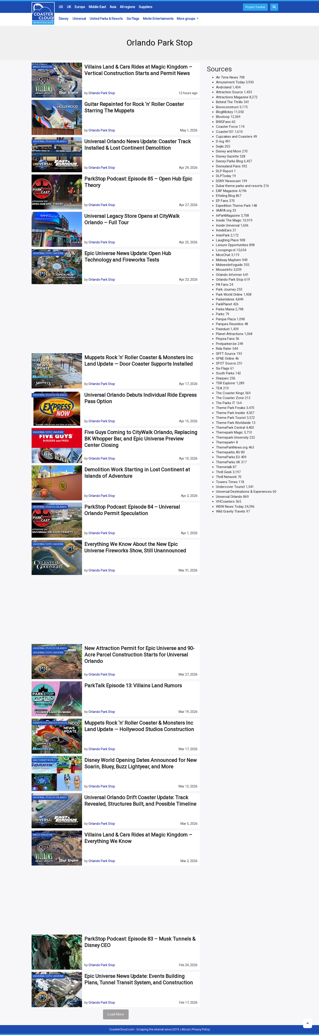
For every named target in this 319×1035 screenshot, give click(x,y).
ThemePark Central (230, 428)
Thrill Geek (224, 472)
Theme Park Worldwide (233, 423)
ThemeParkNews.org (232, 447)
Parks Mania (225, 309)
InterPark (223, 235)
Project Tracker (255, 7)
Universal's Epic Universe (48, 253)
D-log (220, 141)
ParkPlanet (224, 304)
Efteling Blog (225, 196)
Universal (79, 18)
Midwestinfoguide (229, 265)
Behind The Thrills (229, 102)
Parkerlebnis (225, 299)
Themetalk (224, 467)
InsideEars (224, 230)
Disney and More (228, 151)
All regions (127, 7)
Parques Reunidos (229, 324)
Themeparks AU (228, 452)
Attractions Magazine (232, 97)
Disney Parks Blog (229, 161)
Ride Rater (223, 349)
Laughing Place (227, 240)
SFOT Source (226, 363)
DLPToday (223, 176)
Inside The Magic (229, 220)
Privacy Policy (201, 1029)
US (61, 7)
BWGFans (223, 122)
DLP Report (224, 171)
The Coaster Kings (230, 393)
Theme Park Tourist (231, 418)
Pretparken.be (226, 344)
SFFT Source (226, 354)
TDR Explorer (225, 383)
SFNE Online (225, 358)
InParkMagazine (228, 215)
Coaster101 (225, 132)
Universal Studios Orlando (50, 141)
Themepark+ (225, 442)
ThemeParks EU (228, 457)
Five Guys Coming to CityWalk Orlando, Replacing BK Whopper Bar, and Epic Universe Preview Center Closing (140, 438)
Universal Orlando (229, 497)
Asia (113, 7)
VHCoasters (225, 501)
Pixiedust (223, 329)
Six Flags (133, 18)
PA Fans (222, 285)
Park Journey (226, 289)
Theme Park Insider (230, 413)
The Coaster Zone (230, 398)
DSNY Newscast (228, 181)
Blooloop (223, 117)
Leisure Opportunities (232, 245)
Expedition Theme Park (233, 206)
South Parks (225, 373)
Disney (63, 18)
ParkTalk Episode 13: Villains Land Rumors (133, 685)
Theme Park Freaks (230, 408)
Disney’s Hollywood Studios (50, 723)
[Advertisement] (116, 318)
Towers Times (227, 482)
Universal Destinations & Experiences (244, 492)
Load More (116, 1014)
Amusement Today (230, 82)
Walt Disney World (44, 760)
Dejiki (220, 146)
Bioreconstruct (227, 107)
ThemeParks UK (228, 462)
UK (69, 7)
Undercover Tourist (230, 487)
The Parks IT (225, 403)
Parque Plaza (226, 319)
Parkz (220, 314)
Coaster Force (227, 127)
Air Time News (227, 77)
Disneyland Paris (228, 166)
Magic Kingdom (42, 67)
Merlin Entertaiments (158, 18)
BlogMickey (224, 112)
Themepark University (232, 437)
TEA (219, 388)
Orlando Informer (229, 275)
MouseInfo (224, 270)
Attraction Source (229, 92)
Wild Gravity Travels (230, 511)
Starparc (222, 378)
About (186, 1029)
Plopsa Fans (225, 339)
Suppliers (145, 7)
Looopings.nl (225, 250)
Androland (223, 87)
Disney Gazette (227, 156)
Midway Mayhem (228, 260)
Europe (80, 7)
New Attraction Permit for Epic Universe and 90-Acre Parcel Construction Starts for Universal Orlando (139, 654)
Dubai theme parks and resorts (239, 186)
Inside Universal (227, 225)
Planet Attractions (229, 334)
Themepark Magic (229, 432)
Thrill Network (226, 477)
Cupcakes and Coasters (234, 136)
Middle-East (97, 7)
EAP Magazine (227, 191)
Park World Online (229, 294)
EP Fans (222, 201)
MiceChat (223, 255)
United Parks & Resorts (106, 18)
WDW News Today (230, 506)
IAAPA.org (223, 210)
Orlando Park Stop (102, 93)
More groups (186, 18)
